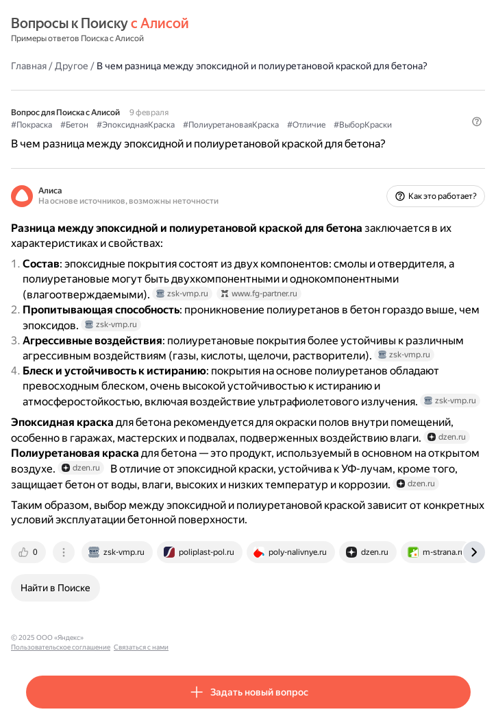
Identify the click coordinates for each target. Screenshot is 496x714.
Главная (29, 65)
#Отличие (306, 125)
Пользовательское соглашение (139, 637)
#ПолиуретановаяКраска (231, 125)
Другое (71, 65)
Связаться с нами (220, 637)
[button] (477, 121)
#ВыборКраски (363, 125)
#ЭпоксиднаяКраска (136, 125)
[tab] (29, 552)
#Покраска (31, 125)
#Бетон (74, 125)
